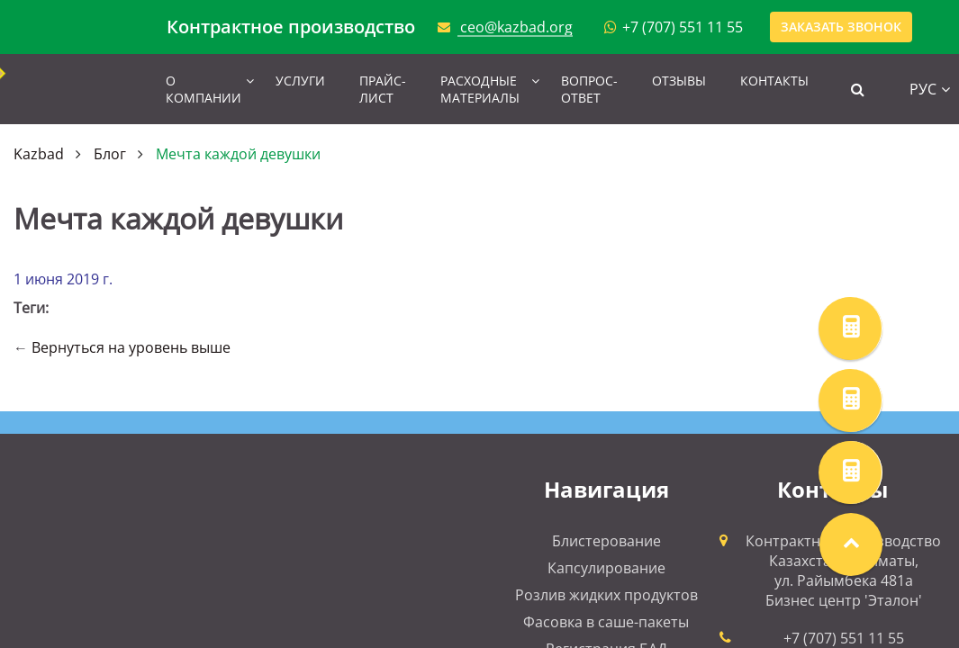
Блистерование (606, 541)
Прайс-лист (382, 89)
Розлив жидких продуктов (606, 595)
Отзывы (679, 80)
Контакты (774, 80)
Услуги (300, 80)
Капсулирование (606, 568)
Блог (110, 154)
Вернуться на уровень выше (131, 347)
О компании (203, 89)
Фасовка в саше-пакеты (606, 622)
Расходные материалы (480, 89)
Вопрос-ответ (589, 89)
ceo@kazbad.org (516, 27)
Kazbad (39, 154)
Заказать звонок (841, 26)
